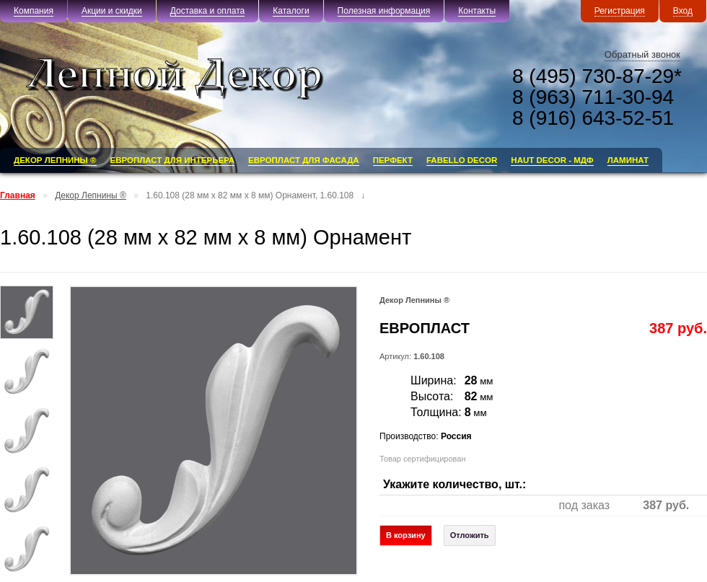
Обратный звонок (642, 54)
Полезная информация (384, 11)
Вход (683, 11)
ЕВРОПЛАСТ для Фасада (303, 160)
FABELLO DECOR (461, 160)
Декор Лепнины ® (55, 160)
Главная (17, 195)
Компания (33, 11)
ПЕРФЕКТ (393, 160)
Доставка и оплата (207, 11)
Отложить (469, 535)
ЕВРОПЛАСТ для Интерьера (172, 160)
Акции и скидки (112, 11)
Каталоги (291, 11)
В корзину (406, 535)
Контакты (477, 11)
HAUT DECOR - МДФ (552, 160)
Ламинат (628, 160)
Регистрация (619, 11)
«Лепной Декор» (194, 79)
